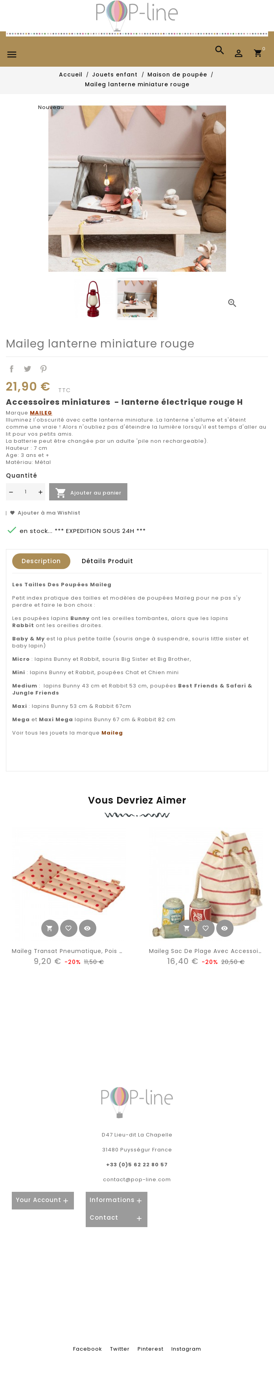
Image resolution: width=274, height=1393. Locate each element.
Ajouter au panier (88, 493)
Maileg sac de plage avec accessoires (208, 951)
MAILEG (41, 412)
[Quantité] (25, 491)
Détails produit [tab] (107, 561)
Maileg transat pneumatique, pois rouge (75, 951)
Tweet (27, 369)
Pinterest (44, 369)
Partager (11, 369)
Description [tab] (41, 561)
